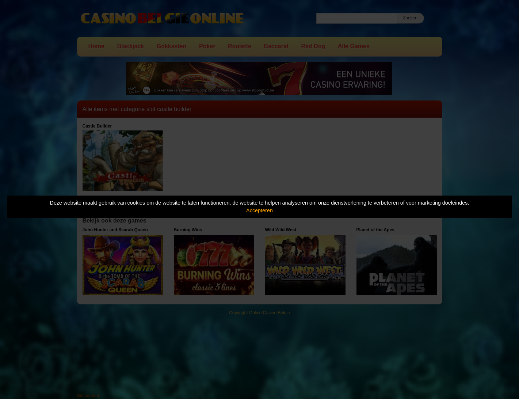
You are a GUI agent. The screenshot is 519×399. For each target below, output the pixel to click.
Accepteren (259, 210)
